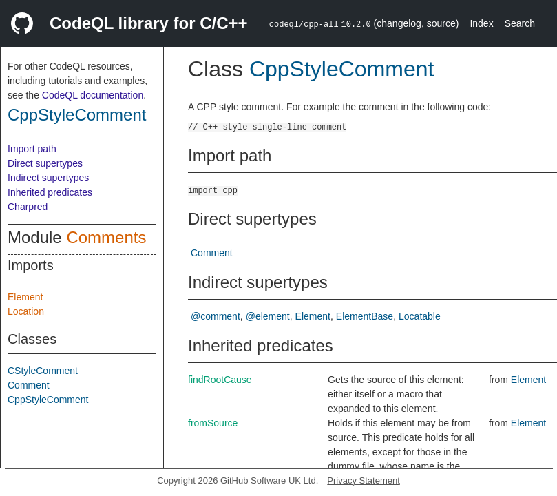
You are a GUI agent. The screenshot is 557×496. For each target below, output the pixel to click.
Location (26, 311)
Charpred (28, 206)
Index (481, 23)
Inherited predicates (50, 192)
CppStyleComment (77, 114)
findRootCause (220, 379)
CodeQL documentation (92, 95)
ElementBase (364, 316)
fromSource (213, 422)
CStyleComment (43, 370)
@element (268, 316)
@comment (215, 316)
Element (25, 296)
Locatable (420, 316)
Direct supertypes (45, 163)
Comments (106, 237)
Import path (32, 148)
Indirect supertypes (48, 177)
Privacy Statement (363, 480)
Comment (29, 385)
